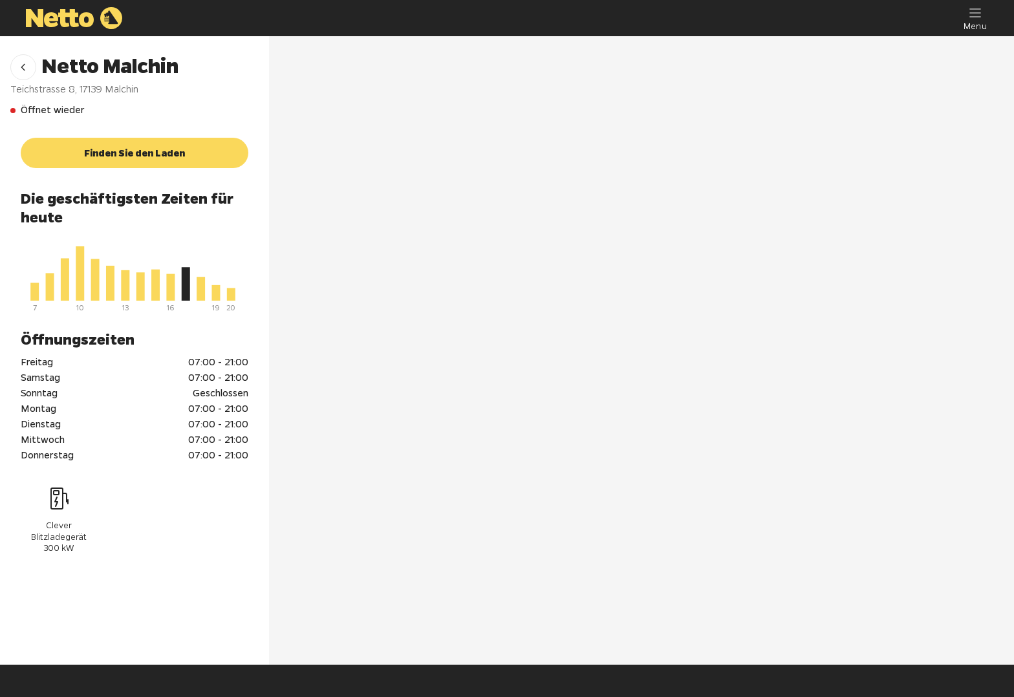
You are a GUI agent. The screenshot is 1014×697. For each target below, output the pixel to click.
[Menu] (975, 18)
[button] (23, 67)
